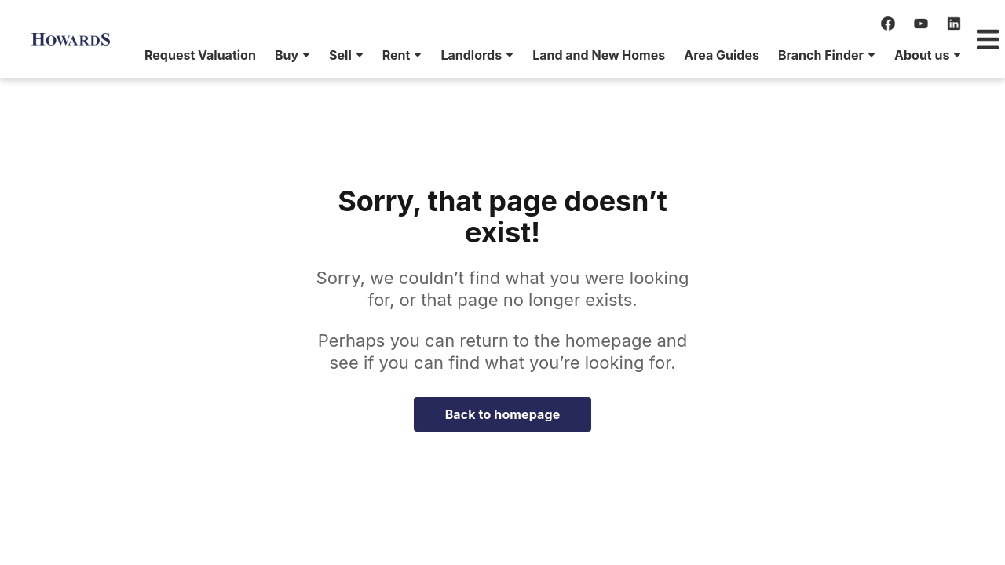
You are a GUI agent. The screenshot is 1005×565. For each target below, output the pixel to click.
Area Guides (637, 55)
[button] (208, 55)
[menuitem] (116, 55)
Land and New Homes (514, 55)
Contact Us (931, 55)
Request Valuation (116, 55)
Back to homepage (503, 414)
